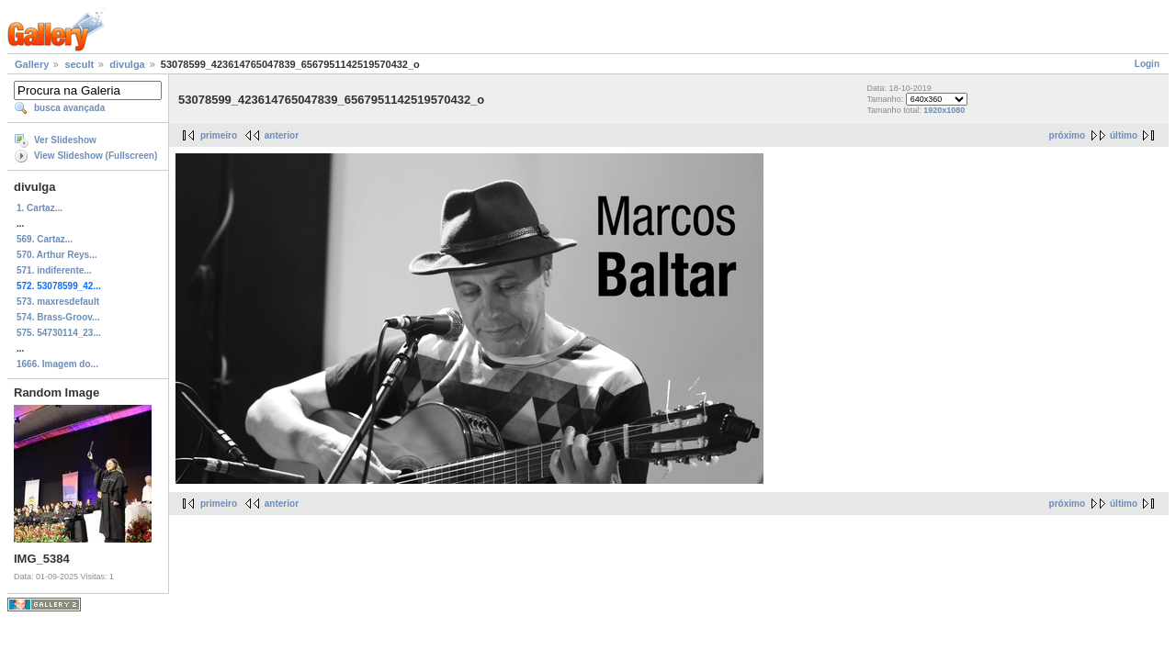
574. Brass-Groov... (58, 317)
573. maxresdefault (58, 302)
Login (1147, 64)
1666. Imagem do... (57, 364)
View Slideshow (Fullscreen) (95, 156)
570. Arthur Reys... (56, 255)
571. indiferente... (54, 270)
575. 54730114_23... (59, 333)
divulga (127, 64)
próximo (1067, 135)
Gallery (32, 64)
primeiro (218, 135)
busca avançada (69, 108)
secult (79, 64)
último (1123, 135)
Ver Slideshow (65, 140)
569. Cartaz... (45, 239)
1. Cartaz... (39, 208)
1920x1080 (944, 110)
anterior (282, 135)
